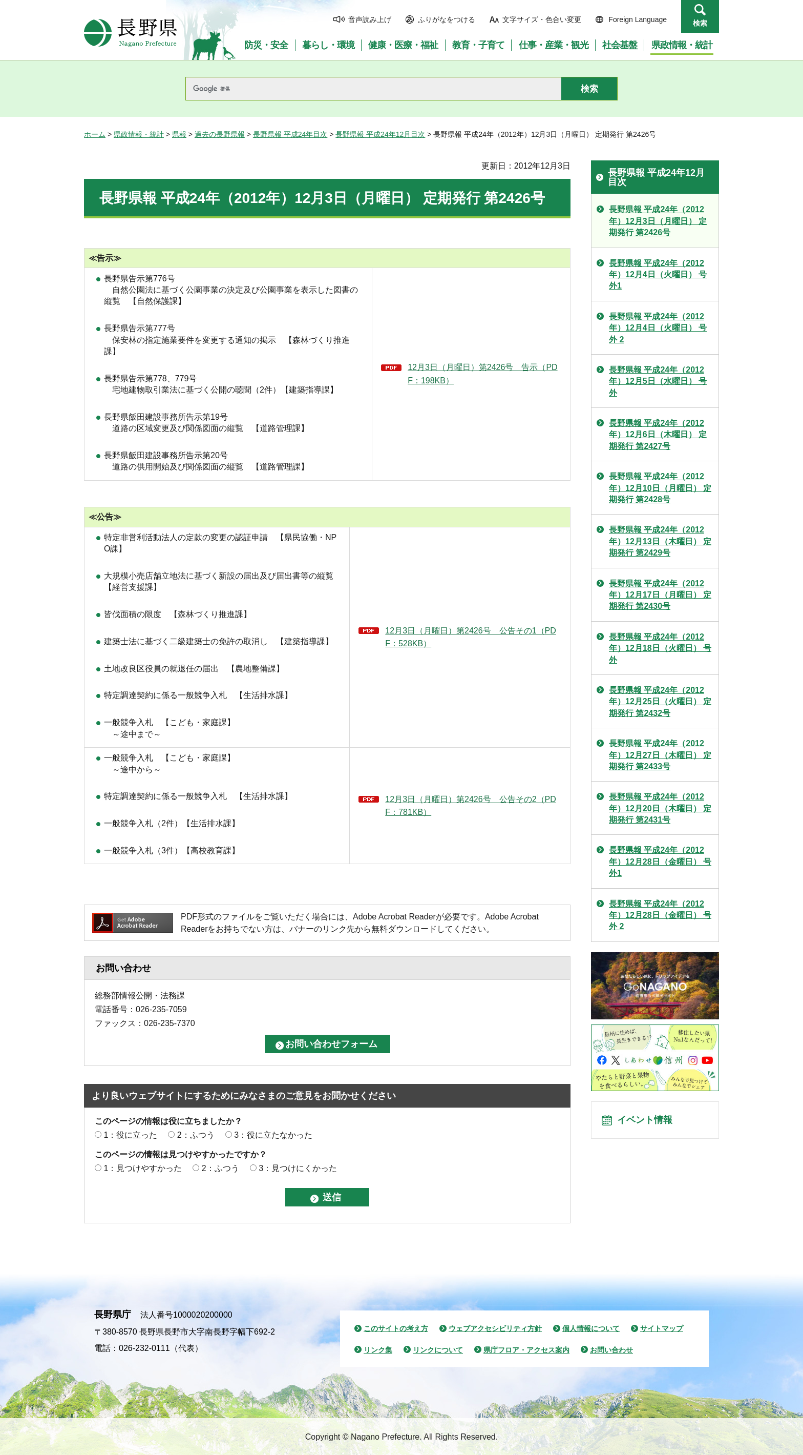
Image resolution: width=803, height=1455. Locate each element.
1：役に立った (130, 1135)
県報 (179, 134)
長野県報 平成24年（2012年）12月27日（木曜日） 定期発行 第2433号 (660, 755)
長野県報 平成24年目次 (290, 134)
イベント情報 (648, 1123)
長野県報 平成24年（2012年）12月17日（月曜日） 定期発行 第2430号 (660, 595)
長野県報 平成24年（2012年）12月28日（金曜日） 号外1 (660, 861)
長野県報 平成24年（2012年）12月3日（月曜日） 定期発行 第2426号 (658, 221)
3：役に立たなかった (273, 1135)
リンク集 (378, 1350)
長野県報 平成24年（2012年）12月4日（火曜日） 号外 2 (658, 328)
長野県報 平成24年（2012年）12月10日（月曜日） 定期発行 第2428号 (660, 488)
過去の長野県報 (220, 134)
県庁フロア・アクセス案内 (526, 1350)
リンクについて (438, 1350)
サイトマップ (661, 1328)
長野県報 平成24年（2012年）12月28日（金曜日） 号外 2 (660, 915)
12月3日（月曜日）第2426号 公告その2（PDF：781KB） (470, 806)
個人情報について (591, 1328)
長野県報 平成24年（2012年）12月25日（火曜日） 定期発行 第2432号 (660, 702)
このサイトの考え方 (396, 1328)
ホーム (94, 134)
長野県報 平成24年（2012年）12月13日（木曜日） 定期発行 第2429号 (660, 541)
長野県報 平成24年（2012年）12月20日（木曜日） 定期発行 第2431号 (660, 808)
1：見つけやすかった (142, 1168)
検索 (700, 23)
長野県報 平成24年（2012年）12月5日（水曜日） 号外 (658, 381)
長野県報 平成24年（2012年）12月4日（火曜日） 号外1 (658, 275)
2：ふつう (196, 1135)
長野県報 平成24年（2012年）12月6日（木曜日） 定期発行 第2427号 (658, 434)
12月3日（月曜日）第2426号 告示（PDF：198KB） (483, 374)
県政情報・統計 (139, 134)
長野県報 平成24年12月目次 (380, 134)
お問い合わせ (611, 1350)
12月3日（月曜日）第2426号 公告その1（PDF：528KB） (470, 637)
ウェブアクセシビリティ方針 (495, 1328)
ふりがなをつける (446, 19)
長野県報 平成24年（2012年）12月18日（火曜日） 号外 (660, 648)
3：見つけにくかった (298, 1168)
